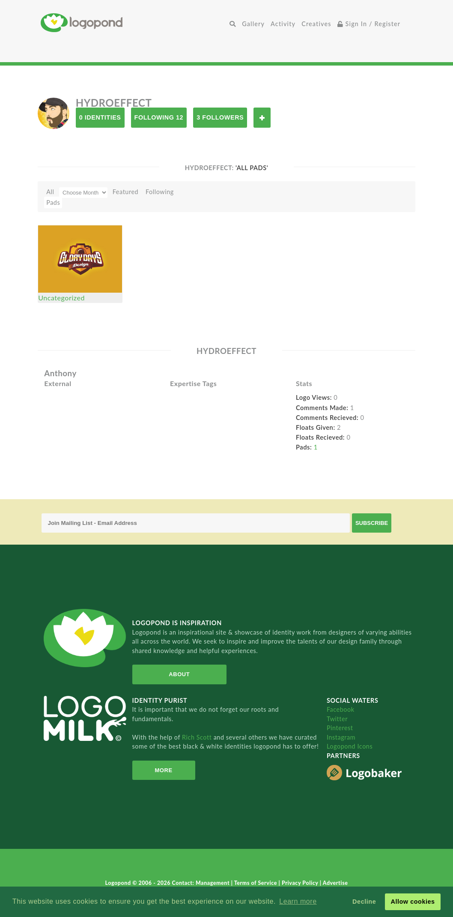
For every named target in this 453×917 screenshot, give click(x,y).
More (163, 770)
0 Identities (100, 117)
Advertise (335, 883)
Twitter (337, 718)
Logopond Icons (350, 746)
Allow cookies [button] (412, 901)
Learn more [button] (297, 901)
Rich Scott (198, 737)
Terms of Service (256, 883)
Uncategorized (61, 298)
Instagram (341, 737)
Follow (262, 118)
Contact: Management (201, 883)
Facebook (341, 709)
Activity (283, 23)
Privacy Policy (301, 883)
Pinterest (340, 727)
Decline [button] (364, 901)
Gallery (253, 23)
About (179, 674)
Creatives (316, 23)
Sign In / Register (369, 23)
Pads (53, 202)
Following (160, 191)
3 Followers (220, 117)
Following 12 (159, 117)
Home (133, 22)
